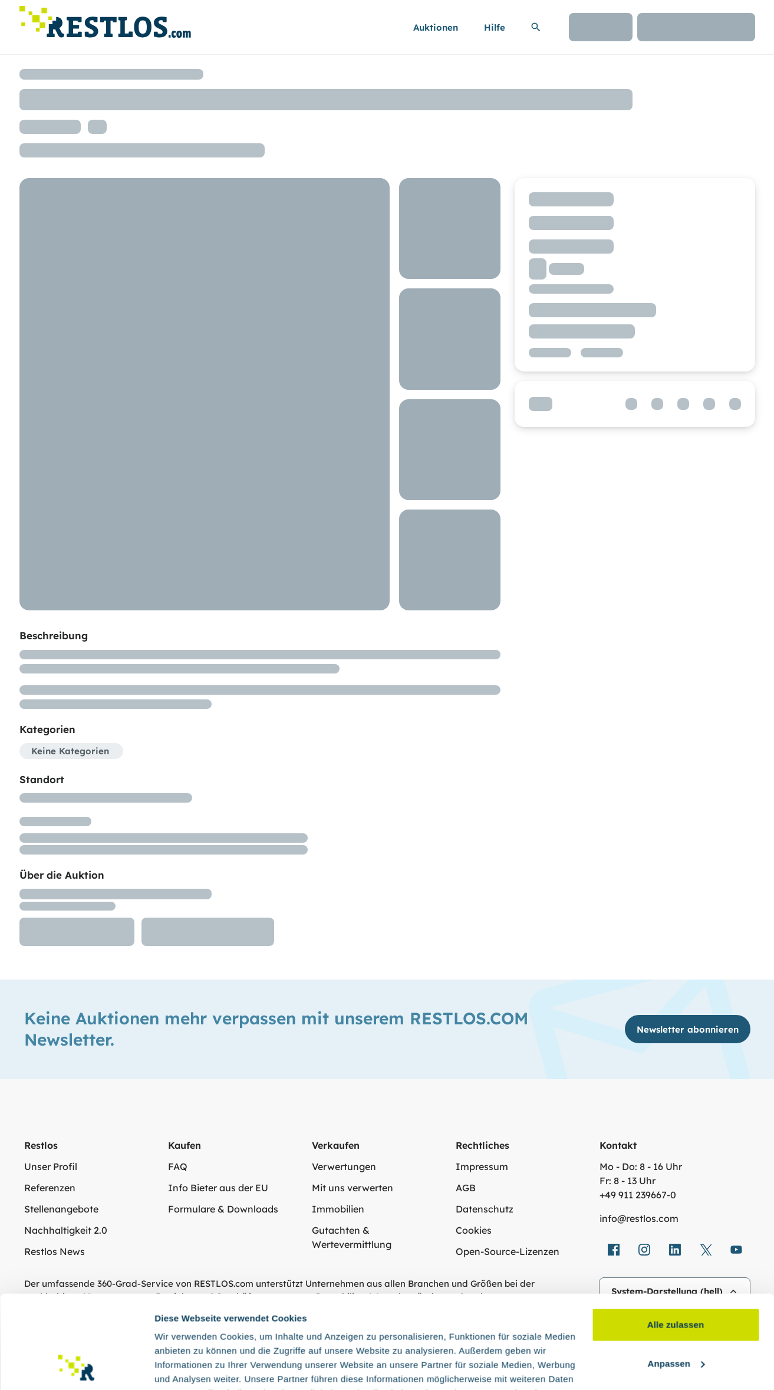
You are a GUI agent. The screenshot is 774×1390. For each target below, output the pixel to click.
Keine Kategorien (70, 751)
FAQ (177, 1166)
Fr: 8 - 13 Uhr (628, 1181)
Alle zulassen (675, 1238)
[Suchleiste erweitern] (536, 27)
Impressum (482, 1166)
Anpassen (676, 1276)
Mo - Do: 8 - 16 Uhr (641, 1166)
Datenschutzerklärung (238, 1334)
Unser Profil (50, 1166)
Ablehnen (675, 1315)
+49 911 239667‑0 (638, 1195)
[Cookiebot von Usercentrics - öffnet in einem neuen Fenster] (76, 1367)
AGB (466, 1188)
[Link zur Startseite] (105, 18)
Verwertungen (344, 1166)
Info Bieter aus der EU (218, 1188)
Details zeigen (184, 1367)
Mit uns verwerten (352, 1188)
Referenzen (49, 1188)
